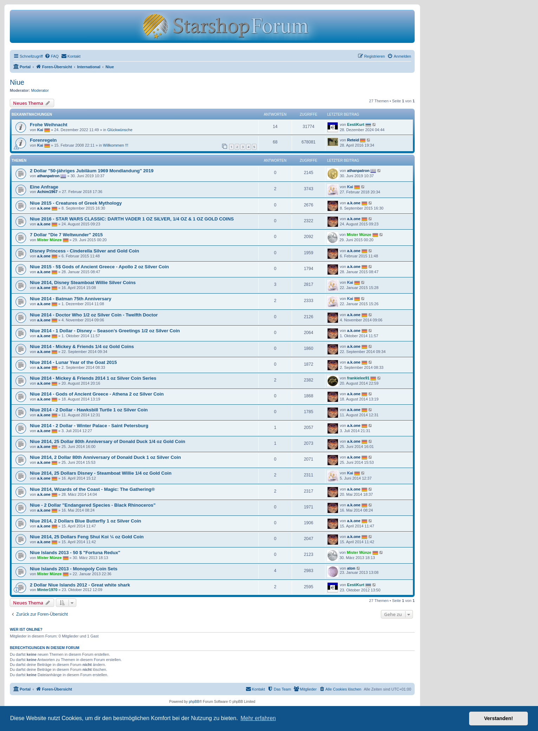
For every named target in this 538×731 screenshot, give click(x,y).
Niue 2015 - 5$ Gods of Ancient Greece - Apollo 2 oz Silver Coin (99, 266)
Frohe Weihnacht (48, 124)
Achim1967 (47, 192)
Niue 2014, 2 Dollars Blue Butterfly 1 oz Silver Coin (85, 521)
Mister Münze (49, 240)
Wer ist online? (26, 629)
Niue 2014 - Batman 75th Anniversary (70, 298)
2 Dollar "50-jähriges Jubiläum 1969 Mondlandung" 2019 (92, 170)
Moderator (40, 90)
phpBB (194, 702)
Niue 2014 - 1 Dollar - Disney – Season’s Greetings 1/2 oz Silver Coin (105, 330)
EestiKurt (355, 124)
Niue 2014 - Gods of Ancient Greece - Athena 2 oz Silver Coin (97, 394)
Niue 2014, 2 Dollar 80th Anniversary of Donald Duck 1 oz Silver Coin (105, 457)
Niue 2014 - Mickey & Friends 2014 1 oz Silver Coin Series (93, 378)
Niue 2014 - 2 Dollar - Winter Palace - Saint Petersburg (89, 425)
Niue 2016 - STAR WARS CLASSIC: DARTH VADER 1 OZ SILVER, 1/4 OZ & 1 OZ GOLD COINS (132, 219)
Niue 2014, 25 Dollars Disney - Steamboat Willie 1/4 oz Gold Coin (100, 473)
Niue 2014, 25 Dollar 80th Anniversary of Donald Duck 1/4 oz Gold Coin (107, 441)
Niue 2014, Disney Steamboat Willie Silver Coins (83, 282)
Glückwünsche (119, 130)
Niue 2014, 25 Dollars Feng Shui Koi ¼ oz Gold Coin (87, 536)
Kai (40, 130)
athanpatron (48, 176)
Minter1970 (47, 590)
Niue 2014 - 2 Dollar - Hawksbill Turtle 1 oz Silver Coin (89, 409)
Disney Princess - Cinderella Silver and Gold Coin (84, 251)
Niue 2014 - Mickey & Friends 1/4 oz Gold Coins (82, 346)
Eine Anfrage (44, 187)
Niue (17, 82)
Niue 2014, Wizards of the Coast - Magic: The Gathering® (92, 489)
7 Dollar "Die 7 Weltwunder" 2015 (66, 234)
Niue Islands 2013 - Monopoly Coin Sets (73, 568)
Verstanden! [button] (498, 718)
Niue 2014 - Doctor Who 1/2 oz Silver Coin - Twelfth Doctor (94, 315)
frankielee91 (358, 378)
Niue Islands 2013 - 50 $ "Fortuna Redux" (75, 552)
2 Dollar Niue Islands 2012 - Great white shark (80, 585)
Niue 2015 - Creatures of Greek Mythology (76, 203)
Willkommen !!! (115, 145)
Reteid (353, 140)
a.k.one (44, 208)
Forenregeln (43, 140)
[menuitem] (52, 56)
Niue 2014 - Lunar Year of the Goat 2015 (73, 362)
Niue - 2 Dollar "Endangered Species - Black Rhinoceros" (93, 505)
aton (351, 568)
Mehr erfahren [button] (258, 718)
